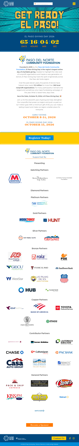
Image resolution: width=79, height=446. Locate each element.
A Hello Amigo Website (52, 444)
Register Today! (39, 137)
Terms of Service (40, 444)
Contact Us (58, 438)
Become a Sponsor (39, 424)
